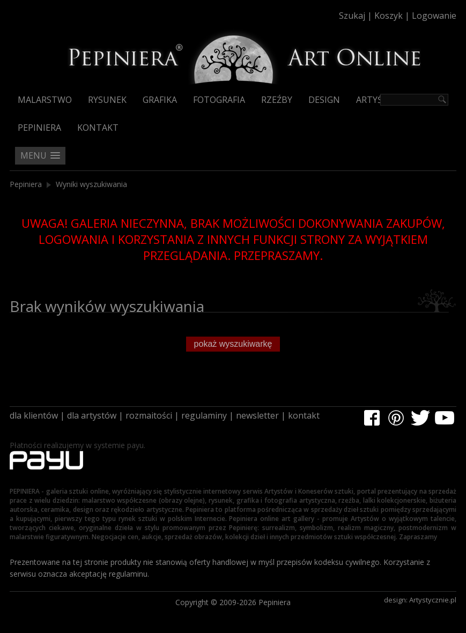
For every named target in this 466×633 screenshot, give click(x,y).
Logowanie (434, 15)
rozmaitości (148, 415)
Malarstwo (45, 100)
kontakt (304, 415)
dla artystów (91, 415)
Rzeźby (276, 100)
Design (324, 100)
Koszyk (388, 15)
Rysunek (107, 100)
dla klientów (34, 415)
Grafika (160, 100)
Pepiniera (39, 127)
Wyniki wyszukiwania (91, 184)
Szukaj (352, 15)
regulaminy (204, 415)
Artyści (373, 100)
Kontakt (98, 127)
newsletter (257, 415)
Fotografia (219, 100)
